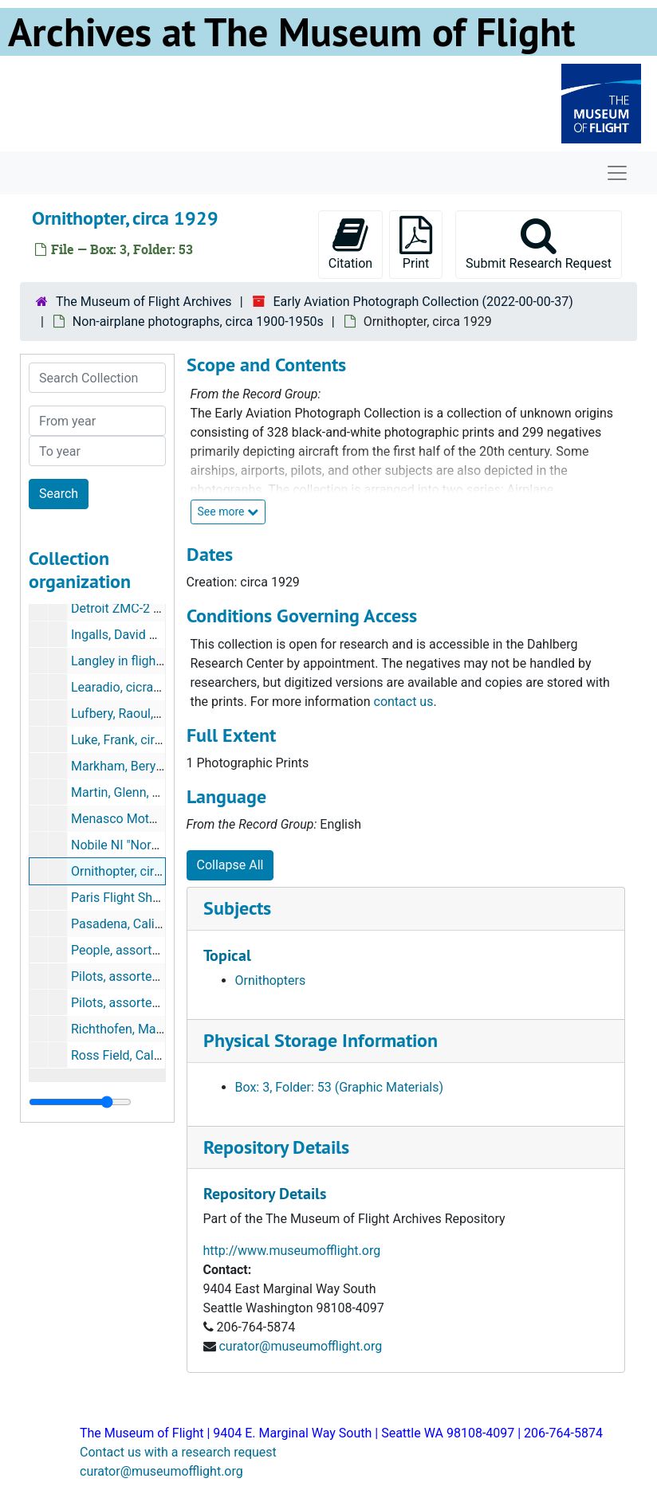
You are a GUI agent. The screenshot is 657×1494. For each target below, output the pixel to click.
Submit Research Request (539, 243)
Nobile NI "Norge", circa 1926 (152, 845)
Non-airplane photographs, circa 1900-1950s (198, 321)
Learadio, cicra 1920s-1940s (150, 687)
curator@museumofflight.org (300, 1346)
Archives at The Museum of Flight (291, 32)
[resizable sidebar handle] (80, 1102)
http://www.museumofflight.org (292, 1250)
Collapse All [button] (230, 864)
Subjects (237, 908)
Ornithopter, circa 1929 (135, 871)
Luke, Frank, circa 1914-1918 (151, 739)
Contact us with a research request (178, 1452)
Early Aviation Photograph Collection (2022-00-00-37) (422, 301)
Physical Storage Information (320, 1040)
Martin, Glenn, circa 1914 (141, 792)
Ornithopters (270, 980)
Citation (350, 243)
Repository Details (276, 1147)
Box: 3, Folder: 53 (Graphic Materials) (339, 1087)
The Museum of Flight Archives (144, 301)
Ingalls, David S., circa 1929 (148, 634)
